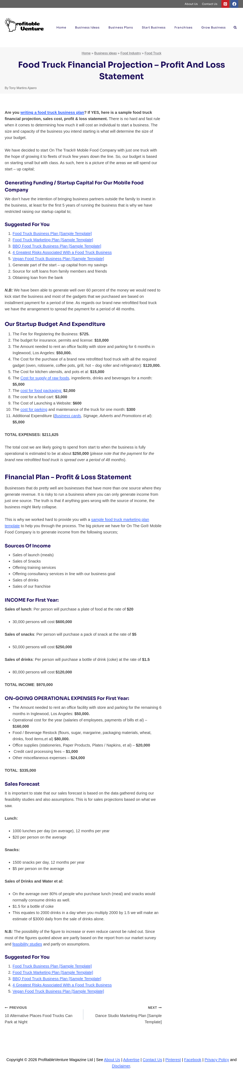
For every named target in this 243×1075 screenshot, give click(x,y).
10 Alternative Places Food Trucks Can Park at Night (42, 1014)
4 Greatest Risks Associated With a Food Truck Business (62, 252)
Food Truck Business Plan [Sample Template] (52, 233)
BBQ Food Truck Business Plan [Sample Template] (57, 246)
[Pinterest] (225, 4)
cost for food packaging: (41, 390)
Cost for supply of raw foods (44, 378)
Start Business (154, 27)
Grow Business (213, 27)
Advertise (131, 1060)
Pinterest (173, 1060)
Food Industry (130, 53)
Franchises (183, 27)
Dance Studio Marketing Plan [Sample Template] (124, 1014)
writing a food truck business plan (52, 112)
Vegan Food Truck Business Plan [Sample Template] (58, 259)
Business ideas (87, 27)
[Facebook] (234, 4)
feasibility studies (27, 944)
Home (61, 27)
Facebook (192, 1060)
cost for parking (33, 409)
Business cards (67, 416)
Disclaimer (121, 1066)
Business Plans (120, 27)
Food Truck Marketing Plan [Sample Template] (53, 240)
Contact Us (209, 4)
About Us (191, 4)
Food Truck (153, 53)
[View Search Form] (235, 27)
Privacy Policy (216, 1060)
